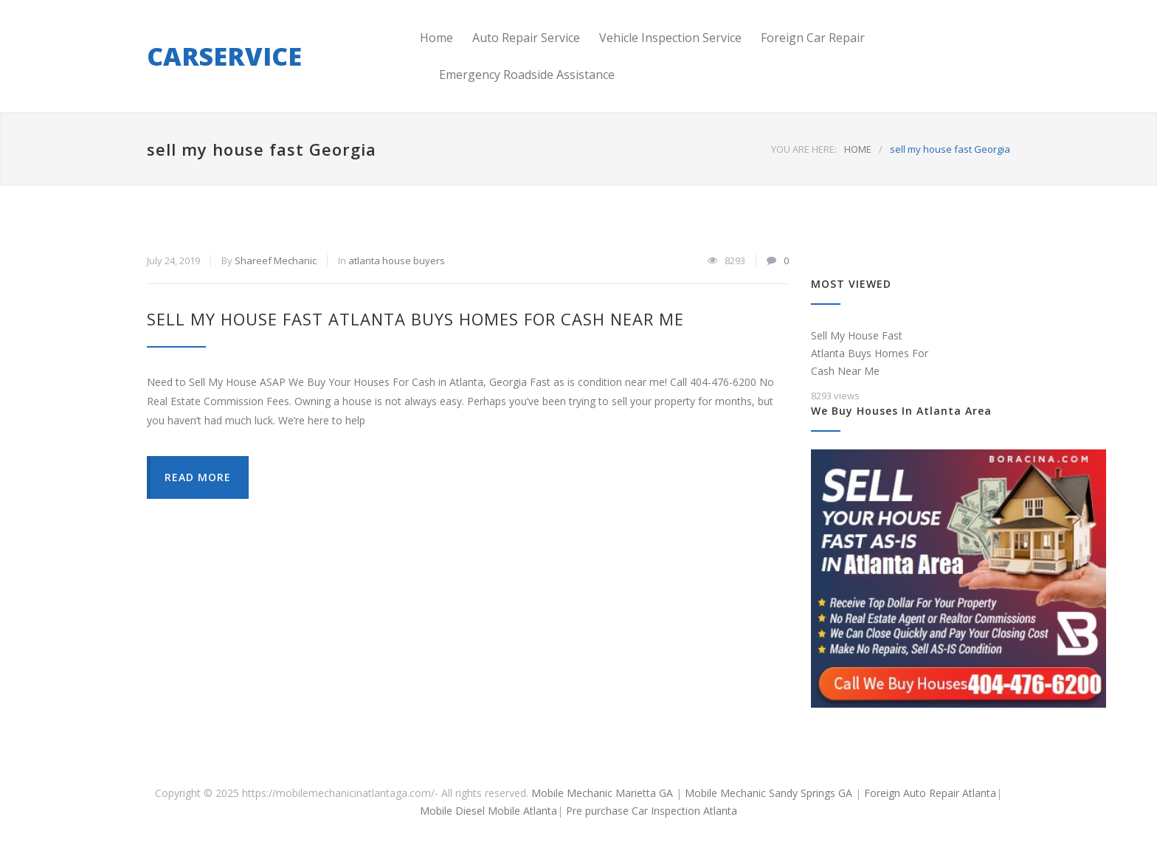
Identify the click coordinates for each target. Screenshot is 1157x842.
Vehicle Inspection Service (670, 38)
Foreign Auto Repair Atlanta (930, 793)
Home (436, 38)
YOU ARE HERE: (804, 149)
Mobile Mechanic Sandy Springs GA (770, 793)
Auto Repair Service (526, 38)
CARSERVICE (224, 56)
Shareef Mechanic (276, 260)
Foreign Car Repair (813, 38)
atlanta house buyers (396, 260)
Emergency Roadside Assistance (527, 74)
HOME (857, 149)
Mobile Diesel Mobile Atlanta (488, 811)
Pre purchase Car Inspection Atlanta (651, 811)
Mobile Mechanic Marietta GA (602, 793)
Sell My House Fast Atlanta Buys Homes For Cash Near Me (415, 319)
